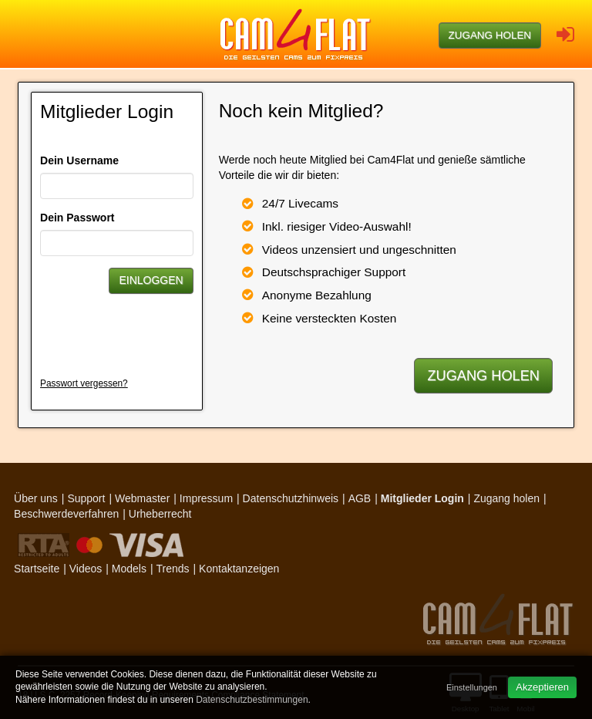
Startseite (36, 568)
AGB (360, 498)
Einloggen (151, 280)
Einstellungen (471, 687)
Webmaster (142, 498)
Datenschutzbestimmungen (252, 699)
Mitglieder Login (422, 498)
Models (129, 568)
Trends (172, 568)
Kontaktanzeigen (239, 568)
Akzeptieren (542, 687)
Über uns (36, 498)
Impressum (206, 498)
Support (86, 498)
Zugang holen (490, 35)
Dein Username (79, 160)
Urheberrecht (160, 514)
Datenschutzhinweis (291, 498)
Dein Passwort (77, 217)
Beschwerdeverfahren (66, 514)
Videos (86, 568)
